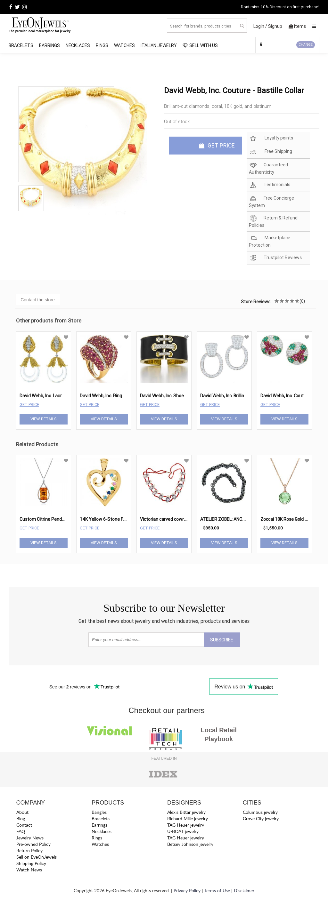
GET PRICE (217, 145)
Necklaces (78, 45)
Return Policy (29, 850)
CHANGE (306, 45)
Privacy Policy (187, 890)
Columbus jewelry (260, 812)
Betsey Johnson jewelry (190, 844)
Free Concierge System (271, 201)
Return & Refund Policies (273, 221)
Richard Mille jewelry (187, 818)
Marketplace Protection (269, 241)
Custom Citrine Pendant (44, 519)
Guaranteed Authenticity (268, 168)
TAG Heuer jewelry (185, 825)
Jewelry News (30, 838)
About (22, 812)
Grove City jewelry (261, 818)
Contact (24, 825)
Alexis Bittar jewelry (186, 812)
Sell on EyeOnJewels (36, 857)
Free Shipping (270, 151)
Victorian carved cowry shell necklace (177, 519)
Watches (124, 45)
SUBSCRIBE (221, 640)
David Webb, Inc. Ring (101, 396)
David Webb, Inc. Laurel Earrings (51, 396)
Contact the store (37, 299)
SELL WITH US (200, 45)
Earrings (49, 45)
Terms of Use (217, 890)
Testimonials (269, 185)
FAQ (20, 831)
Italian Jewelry (159, 45)
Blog (20, 818)
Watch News (29, 870)
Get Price (29, 404)
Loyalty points (271, 138)
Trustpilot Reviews (275, 258)
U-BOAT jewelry (183, 831)
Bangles (99, 812)
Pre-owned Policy (33, 844)
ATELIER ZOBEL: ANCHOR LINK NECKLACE (241, 519)
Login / (260, 26)
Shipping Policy (31, 863)
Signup (275, 26)
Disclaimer (244, 890)
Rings (102, 45)
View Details (43, 419)
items (297, 26)
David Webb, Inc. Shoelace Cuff (171, 396)
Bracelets (21, 45)
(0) (302, 301)
